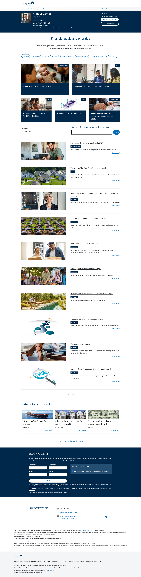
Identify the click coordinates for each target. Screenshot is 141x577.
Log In (118, 9)
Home (23, 9)
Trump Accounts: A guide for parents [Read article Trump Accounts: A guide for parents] (37, 86)
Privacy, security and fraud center (76, 561)
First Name (32, 465)
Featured (26, 56)
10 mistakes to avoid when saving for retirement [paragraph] (88, 218)
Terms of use (63, 561)
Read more (115, 153)
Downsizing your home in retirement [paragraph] (84, 244)
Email (51, 471)
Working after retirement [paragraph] (80, 344)
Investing (47, 56)
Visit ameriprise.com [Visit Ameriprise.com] (106, 9)
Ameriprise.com (18, 561)
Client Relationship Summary (51, 561)
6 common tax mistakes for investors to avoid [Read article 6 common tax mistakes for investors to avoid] (91, 86)
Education (112, 56)
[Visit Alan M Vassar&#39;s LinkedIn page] (106, 517)
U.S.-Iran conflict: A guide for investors (34, 422)
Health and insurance (98, 56)
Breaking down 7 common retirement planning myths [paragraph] (91, 369)
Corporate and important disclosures (33, 561)
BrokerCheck (86, 530)
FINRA (61, 492)
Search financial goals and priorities (90, 127)
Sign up (48, 481)
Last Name (52, 465)
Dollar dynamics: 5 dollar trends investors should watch (101, 422)
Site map (98, 561)
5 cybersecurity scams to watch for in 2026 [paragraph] (86, 143)
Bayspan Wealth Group (41, 25)
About (30, 9)
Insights (37, 9)
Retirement (36, 56)
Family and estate (82, 56)
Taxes (55, 56)
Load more (70, 394)
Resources (46, 9)
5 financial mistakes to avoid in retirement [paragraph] (86, 319)
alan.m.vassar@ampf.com (109, 16)
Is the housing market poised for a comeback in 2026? (69, 422)
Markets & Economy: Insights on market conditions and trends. (91, 471)
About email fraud (90, 561)
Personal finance (67, 56)
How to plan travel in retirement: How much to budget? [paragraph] (91, 294)
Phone (31, 471)
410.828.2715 (105, 14)
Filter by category (24, 128)
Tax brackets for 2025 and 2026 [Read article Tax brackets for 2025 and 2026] (69, 113)
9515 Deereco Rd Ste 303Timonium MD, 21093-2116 (68, 517)
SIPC (67, 492)
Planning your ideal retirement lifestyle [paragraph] (85, 269)
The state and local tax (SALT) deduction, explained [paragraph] (90, 168)
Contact (55, 9)
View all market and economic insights (70, 441)
